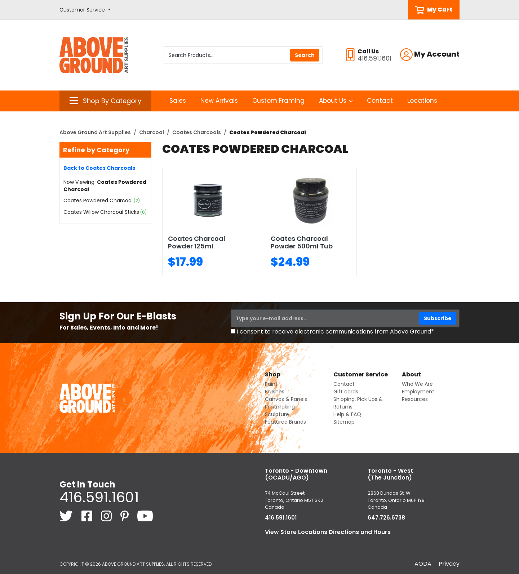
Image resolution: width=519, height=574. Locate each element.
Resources (415, 399)
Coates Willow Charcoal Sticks (101, 212)
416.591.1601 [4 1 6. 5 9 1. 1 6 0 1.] (99, 497)
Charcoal (151, 132)
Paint (271, 384)
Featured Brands (285, 421)
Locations (422, 100)
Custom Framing (278, 100)
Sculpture (277, 414)
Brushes (274, 391)
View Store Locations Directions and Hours (328, 532)
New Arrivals (219, 100)
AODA (422, 564)
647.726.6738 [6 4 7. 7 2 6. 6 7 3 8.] (386, 517)
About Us (335, 100)
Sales (177, 100)
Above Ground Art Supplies (95, 132)
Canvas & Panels (286, 399)
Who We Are (417, 384)
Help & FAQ (347, 414)
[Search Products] (243, 55)
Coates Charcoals (196, 132)
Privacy (449, 564)
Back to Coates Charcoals (99, 168)
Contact (380, 100)
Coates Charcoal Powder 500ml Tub (302, 242)
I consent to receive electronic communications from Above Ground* (335, 331)
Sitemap (344, 421)
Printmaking (280, 406)
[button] (85, 10)
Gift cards (345, 391)
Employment (418, 391)
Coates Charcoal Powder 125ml (196, 242)
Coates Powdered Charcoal (98, 200)
